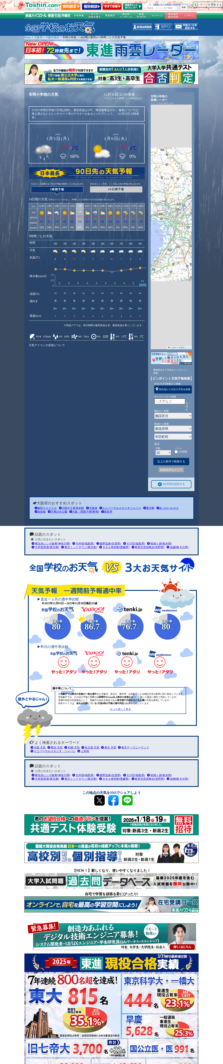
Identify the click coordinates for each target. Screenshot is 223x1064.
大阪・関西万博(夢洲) (84, 511)
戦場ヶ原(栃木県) (159, 543)
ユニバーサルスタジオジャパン (120, 508)
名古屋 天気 (90, 747)
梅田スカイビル (45, 508)
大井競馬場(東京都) (45, 547)
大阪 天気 (38, 747)
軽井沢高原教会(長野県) (148, 547)
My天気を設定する (171, 484)
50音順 (183, 451)
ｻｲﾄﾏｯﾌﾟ (185, 4)
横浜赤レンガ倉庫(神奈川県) (51, 543)
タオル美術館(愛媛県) (114, 547)
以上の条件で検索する (171, 461)
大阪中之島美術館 (71, 508)
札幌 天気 (71, 747)
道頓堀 (40, 511)
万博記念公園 (57, 511)
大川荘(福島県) (134, 543)
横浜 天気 (55, 747)
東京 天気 (108, 747)
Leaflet (172, 347)
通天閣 (148, 508)
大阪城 (91, 508)
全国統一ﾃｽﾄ (158, 4)
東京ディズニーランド (133, 747)
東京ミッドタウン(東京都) (79, 547)
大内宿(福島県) (83, 543)
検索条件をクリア (171, 469)
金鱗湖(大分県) (178, 547)
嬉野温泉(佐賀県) (108, 543)
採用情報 (177, 4)
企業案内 (168, 4)
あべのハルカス (167, 508)
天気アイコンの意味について (47, 345)
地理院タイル (184, 347)
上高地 (83, 751)
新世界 (106, 511)
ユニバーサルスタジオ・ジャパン (53, 751)
